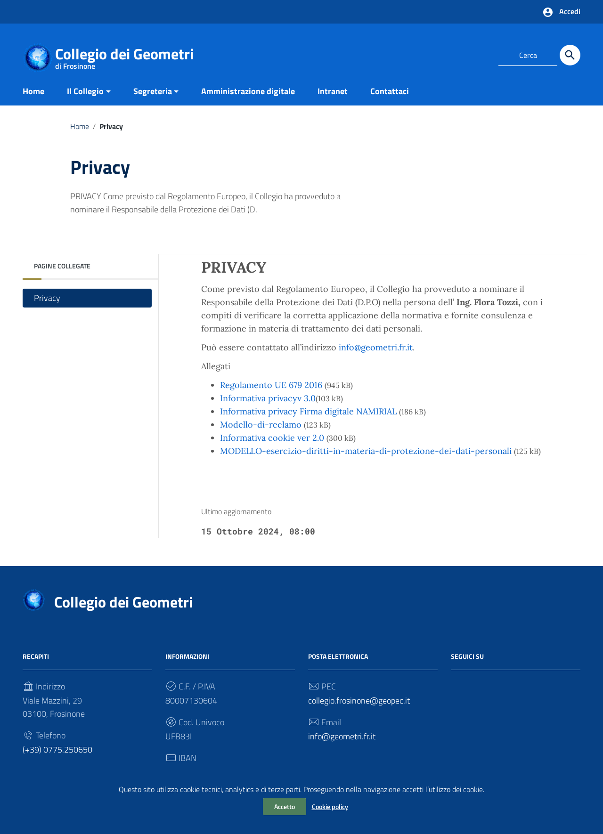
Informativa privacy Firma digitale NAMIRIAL (308, 411)
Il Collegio (85, 91)
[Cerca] (570, 55)
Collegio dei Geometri (124, 55)
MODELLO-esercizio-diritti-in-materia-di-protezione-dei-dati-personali (366, 450)
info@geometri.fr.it (376, 347)
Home (33, 91)
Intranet (333, 91)
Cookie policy (330, 806)
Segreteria (152, 91)
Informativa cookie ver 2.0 (272, 437)
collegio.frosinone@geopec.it (359, 700)
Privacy (47, 297)
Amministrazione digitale (248, 91)
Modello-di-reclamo (261, 424)
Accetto (284, 806)
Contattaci (389, 91)
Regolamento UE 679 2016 (271, 385)
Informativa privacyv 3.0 (268, 398)
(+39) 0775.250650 (57, 749)
